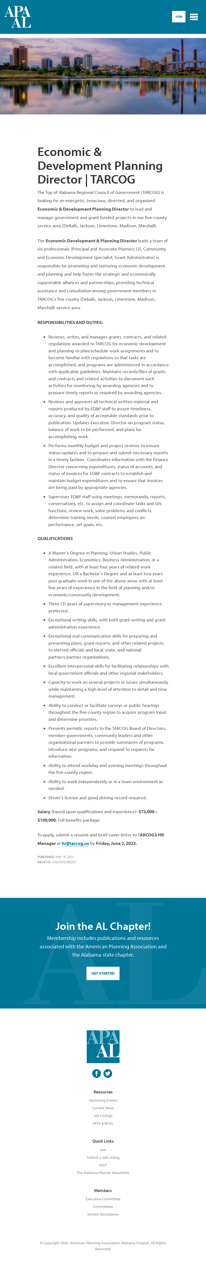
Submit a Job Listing (103, 1157)
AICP (103, 1165)
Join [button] (178, 16)
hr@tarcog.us (75, 843)
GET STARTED (103, 973)
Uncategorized (64, 862)
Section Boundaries (103, 1214)
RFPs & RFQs (103, 1123)
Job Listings (103, 1115)
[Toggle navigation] (194, 17)
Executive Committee (103, 1198)
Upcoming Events (103, 1100)
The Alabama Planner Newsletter (103, 1172)
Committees (103, 1206)
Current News (103, 1107)
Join (103, 1149)
